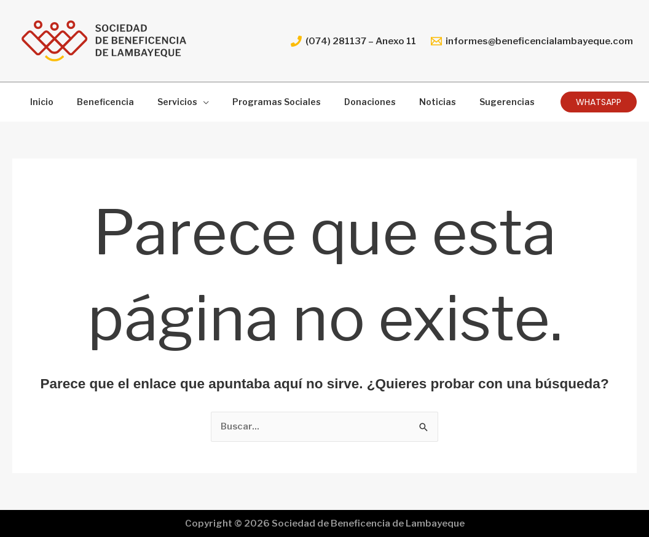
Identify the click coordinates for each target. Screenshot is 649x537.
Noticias (403, 101)
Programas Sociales (255, 101)
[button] (598, 102)
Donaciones (342, 101)
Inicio (38, 101)
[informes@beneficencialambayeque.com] (532, 41)
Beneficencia (96, 101)
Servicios (162, 101)
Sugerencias (467, 101)
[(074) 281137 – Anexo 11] (353, 41)
